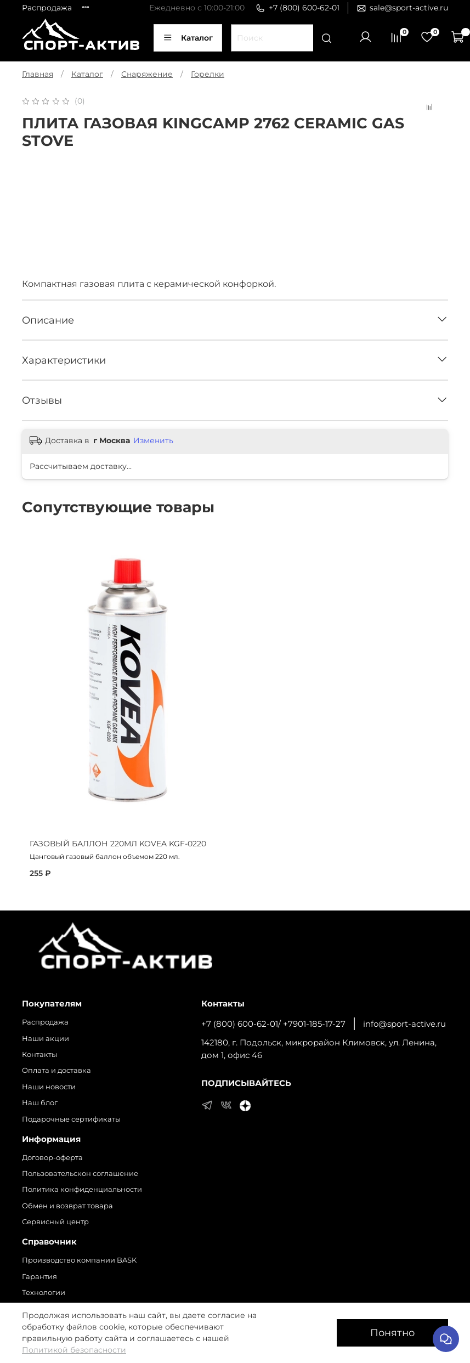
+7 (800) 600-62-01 (297, 8)
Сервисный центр (55, 1222)
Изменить (153, 440)
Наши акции (45, 1038)
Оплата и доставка (56, 1070)
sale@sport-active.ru (402, 8)
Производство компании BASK (79, 1260)
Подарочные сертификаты (71, 1119)
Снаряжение (147, 74)
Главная (37, 74)
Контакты (39, 1054)
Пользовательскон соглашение (80, 1173)
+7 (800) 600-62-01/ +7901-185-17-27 (273, 1024)
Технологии (43, 1292)
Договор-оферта (52, 1157)
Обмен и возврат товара (67, 1206)
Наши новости (49, 1087)
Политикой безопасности (74, 1350)
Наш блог (40, 1103)
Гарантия (39, 1276)
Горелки (207, 74)
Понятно (392, 1332)
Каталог (188, 38)
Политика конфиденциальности (82, 1189)
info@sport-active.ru (404, 1024)
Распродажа (47, 8)
